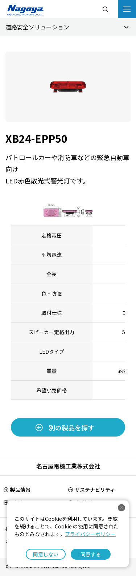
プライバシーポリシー (90, 534)
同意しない (45, 554)
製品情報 (20, 489)
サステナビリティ (95, 489)
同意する (91, 554)
